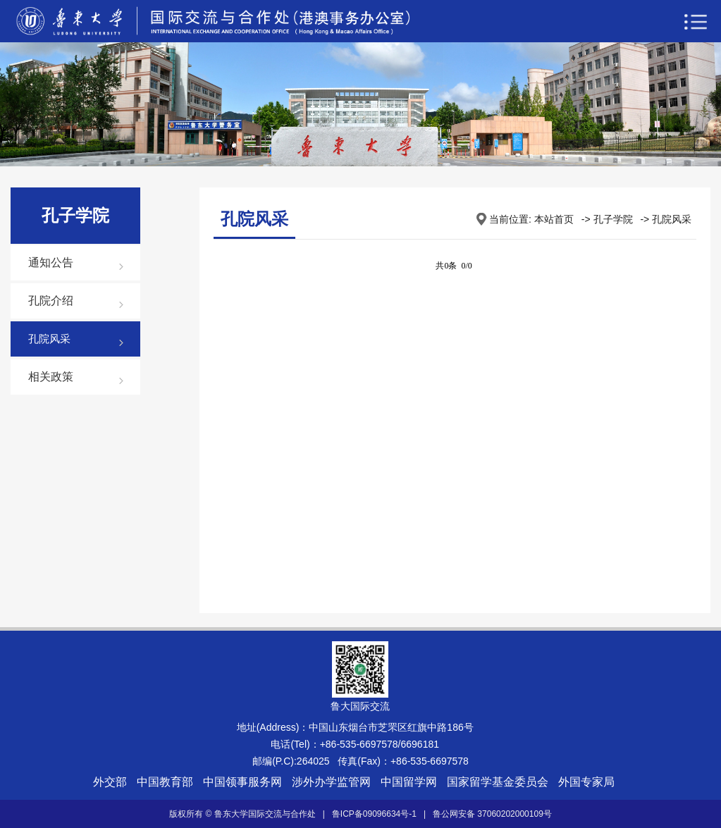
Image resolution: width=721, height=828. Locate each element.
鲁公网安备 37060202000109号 (492, 814)
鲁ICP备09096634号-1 (374, 814)
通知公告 (50, 262)
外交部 (110, 782)
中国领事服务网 (242, 782)
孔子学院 (613, 219)
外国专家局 (586, 782)
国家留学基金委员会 (497, 782)
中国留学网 (409, 782)
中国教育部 (165, 782)
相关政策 (50, 377)
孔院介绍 (50, 301)
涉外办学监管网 (331, 782)
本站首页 (554, 219)
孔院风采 (49, 339)
